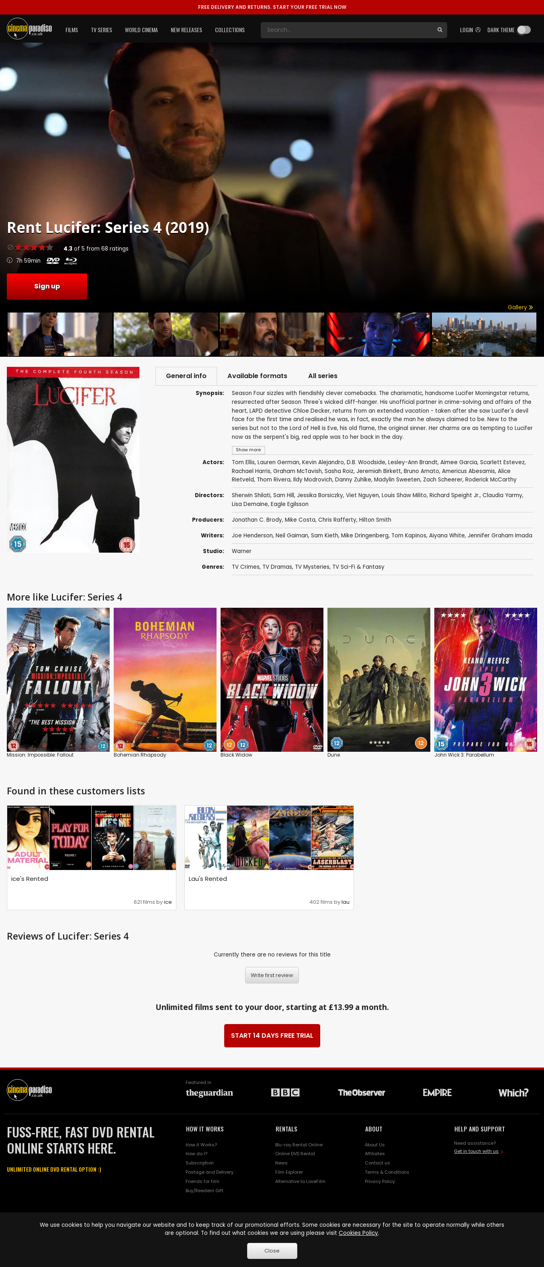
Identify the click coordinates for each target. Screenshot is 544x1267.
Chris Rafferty (337, 520)
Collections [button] (230, 29)
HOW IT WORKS (205, 1128)
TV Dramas (277, 567)
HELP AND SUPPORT (479, 1128)
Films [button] (71, 29)
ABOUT (373, 1128)
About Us (375, 1145)
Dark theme (501, 29)
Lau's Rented (208, 878)
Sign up (47, 286)
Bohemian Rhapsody (140, 754)
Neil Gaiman (292, 535)
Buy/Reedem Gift (204, 1190)
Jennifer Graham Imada (500, 535)
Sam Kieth (324, 535)
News (281, 1163)
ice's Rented (29, 878)
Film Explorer (289, 1172)
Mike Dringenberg (365, 535)
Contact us (377, 1163)
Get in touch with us (476, 1151)
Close (272, 1250)
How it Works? (201, 1145)
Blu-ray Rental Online (299, 1145)
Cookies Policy (358, 1233)
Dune (333, 754)
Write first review (272, 975)
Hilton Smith (375, 520)
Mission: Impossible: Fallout (40, 754)
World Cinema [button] (141, 29)
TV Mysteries (312, 567)
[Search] (347, 30)
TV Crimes (246, 567)
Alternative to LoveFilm (300, 1181)
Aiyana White (447, 535)
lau (346, 902)
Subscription (200, 1163)
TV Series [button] (101, 29)
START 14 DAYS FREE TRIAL (272, 1035)
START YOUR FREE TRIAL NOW (272, 7)
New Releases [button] (186, 29)
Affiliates (375, 1153)
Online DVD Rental (295, 1153)
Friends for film (202, 1181)
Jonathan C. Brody (257, 520)
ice (168, 902)
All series (322, 376)
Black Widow (236, 754)
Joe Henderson (252, 535)
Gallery (520, 307)
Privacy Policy (380, 1181)
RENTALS (286, 1128)
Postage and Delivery (209, 1172)
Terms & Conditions (387, 1172)
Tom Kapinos (408, 535)
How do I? (196, 1153)
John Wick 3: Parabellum (464, 754)
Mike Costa (300, 520)
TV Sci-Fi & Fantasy (358, 567)
